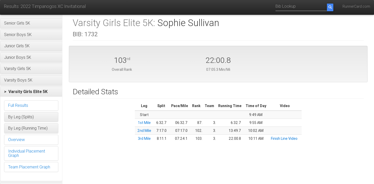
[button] (31, 23)
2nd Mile (144, 130)
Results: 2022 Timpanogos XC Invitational (45, 6)
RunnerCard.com (356, 6)
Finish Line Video (284, 138)
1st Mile (144, 122)
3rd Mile (144, 138)
